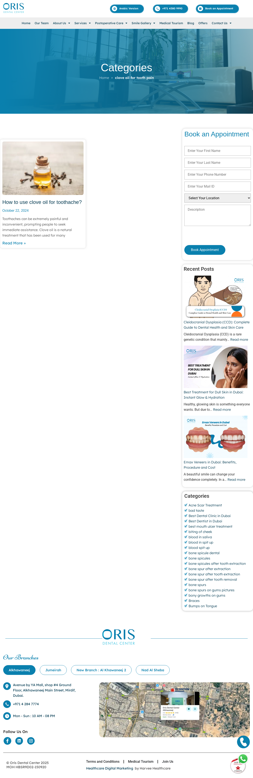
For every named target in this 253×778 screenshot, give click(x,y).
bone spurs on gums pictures (212, 590)
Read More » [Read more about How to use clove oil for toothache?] (14, 243)
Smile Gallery (143, 23)
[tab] (19, 670)
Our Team (42, 23)
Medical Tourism (171, 23)
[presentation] (207, 235)
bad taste (196, 510)
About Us (61, 23)
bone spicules (199, 558)
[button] (61, 23)
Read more (239, 339)
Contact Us (222, 23)
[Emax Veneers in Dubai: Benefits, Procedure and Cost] (215, 437)
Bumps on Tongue (203, 606)
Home (26, 23)
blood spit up (199, 547)
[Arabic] (127, 8)
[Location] (174, 736)
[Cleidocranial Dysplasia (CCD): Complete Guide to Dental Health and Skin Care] (215, 297)
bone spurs (197, 585)
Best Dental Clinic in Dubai (210, 516)
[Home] (13, 13)
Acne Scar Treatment (205, 505)
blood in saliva (200, 537)
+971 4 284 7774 (26, 704)
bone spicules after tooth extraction (217, 563)
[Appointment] (218, 8)
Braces (194, 601)
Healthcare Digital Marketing (109, 768)
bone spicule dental (204, 553)
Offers (203, 23)
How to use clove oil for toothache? (42, 202)
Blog (190, 23)
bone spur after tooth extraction (214, 574)
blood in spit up (201, 542)
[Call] (171, 8)
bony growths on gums (207, 595)
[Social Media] (7, 741)
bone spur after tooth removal (213, 579)
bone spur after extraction (209, 569)
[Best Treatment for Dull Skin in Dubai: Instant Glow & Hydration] (215, 367)
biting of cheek (200, 532)
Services (82, 23)
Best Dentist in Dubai (205, 521)
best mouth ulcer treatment (210, 526)
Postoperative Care (111, 23)
